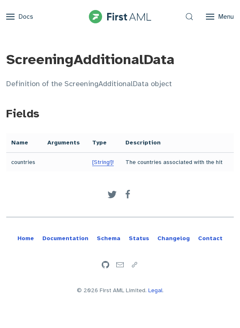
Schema (108, 238)
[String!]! (103, 162)
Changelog (173, 238)
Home (25, 238)
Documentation (65, 238)
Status (139, 238)
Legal (155, 290)
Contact (210, 238)
